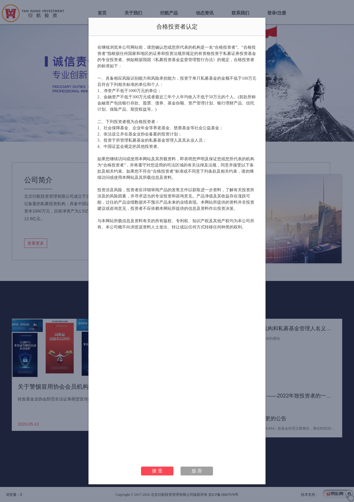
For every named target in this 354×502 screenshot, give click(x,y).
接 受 (157, 470)
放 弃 (196, 470)
